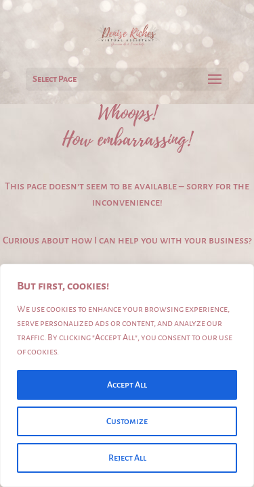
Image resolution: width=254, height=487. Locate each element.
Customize (127, 421)
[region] (127, 375)
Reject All (127, 458)
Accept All (127, 385)
